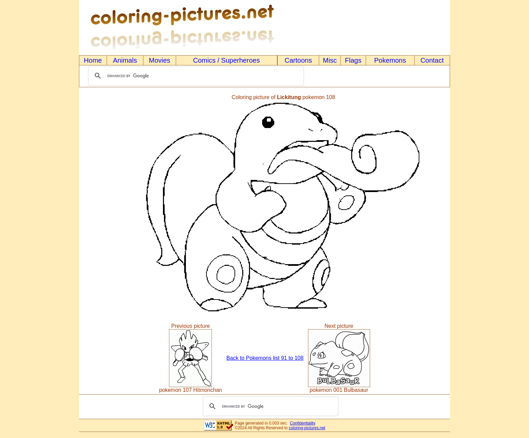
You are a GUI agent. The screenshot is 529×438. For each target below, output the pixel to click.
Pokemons (390, 60)
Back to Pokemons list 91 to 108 (265, 358)
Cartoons (298, 60)
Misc (330, 60)
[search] (195, 76)
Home (93, 60)
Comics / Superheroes (226, 60)
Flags (353, 60)
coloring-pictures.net (307, 428)
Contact (432, 60)
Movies (159, 60)
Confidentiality (302, 423)
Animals (125, 60)
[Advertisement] (102, 205)
